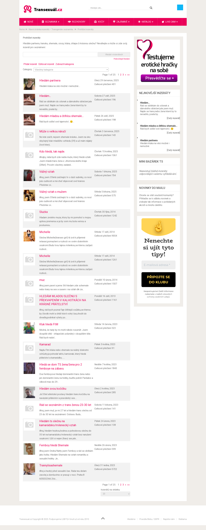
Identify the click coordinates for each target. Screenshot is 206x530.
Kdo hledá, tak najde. (52, 151)
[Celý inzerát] (173, 118)
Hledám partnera (49, 80)
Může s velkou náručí (52, 131)
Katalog (144, 21)
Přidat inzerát (30, 64)
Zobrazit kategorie (65, 64)
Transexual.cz (25, 519)
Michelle (44, 232)
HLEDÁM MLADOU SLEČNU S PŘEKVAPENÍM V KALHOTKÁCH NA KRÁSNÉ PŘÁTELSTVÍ (62, 300)
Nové (28, 21)
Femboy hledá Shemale (54, 445)
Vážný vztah (46, 171)
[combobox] (71, 70)
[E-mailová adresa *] (158, 265)
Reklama (183, 519)
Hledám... (45, 96)
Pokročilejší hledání (122, 59)
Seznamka (49, 21)
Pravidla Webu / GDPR (149, 519)
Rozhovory (76, 21)
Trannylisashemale (50, 465)
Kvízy (99, 21)
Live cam (169, 21)
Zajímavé (120, 21)
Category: (27, 69)
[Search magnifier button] (151, 8)
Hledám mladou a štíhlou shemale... (61, 116)
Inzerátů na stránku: (110, 489)
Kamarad (44, 344)
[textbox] (71, 70)
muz (42, 280)
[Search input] (119, 8)
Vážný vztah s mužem (53, 191)
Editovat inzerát (46, 64)
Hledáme (131, 519)
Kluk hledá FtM (48, 324)
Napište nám (169, 519)
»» (128, 74)
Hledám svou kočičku (52, 388)
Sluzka (43, 212)
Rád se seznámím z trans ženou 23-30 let (65, 405)
